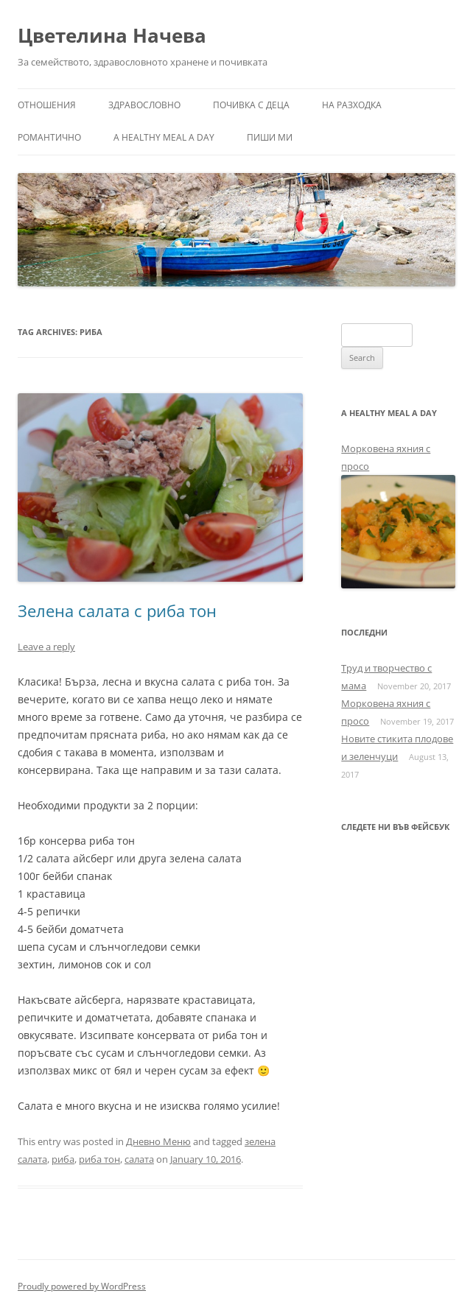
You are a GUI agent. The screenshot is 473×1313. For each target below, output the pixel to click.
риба (63, 1159)
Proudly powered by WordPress (82, 1286)
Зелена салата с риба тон (117, 610)
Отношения (47, 105)
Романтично (49, 137)
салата (139, 1159)
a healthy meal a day (163, 137)
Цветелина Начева (112, 35)
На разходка (352, 105)
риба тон (99, 1159)
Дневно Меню (158, 1141)
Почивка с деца (251, 105)
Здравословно (144, 105)
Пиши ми (269, 137)
